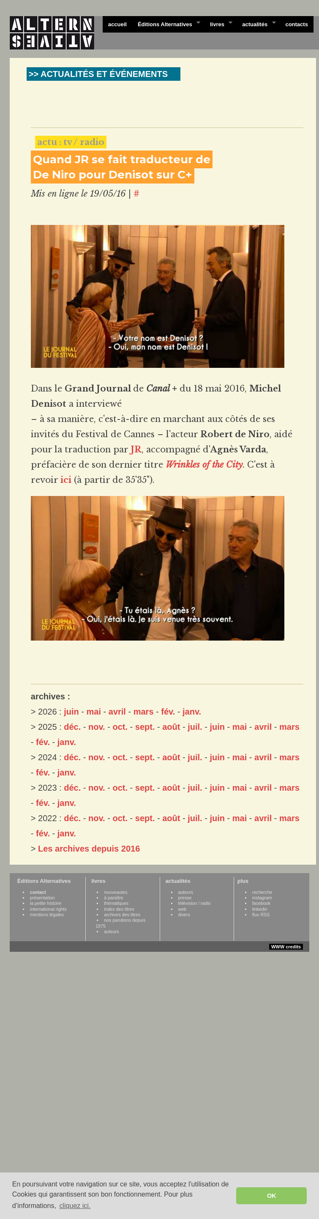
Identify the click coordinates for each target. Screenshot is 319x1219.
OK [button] (271, 1195)
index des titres (119, 909)
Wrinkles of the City (204, 465)
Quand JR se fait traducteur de (121, 159)
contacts (296, 24)
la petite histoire (46, 903)
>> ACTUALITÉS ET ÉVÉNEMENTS (98, 74)
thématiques (116, 903)
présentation (42, 897)
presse (185, 897)
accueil (117, 24)
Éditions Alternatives (166, 23)
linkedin (259, 909)
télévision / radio (194, 903)
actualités (256, 23)
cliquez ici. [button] (74, 1205)
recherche (262, 892)
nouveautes (115, 892)
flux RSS (261, 914)
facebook (261, 903)
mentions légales (47, 914)
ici (65, 480)
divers (184, 914)
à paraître (113, 897)
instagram (262, 897)
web (182, 909)
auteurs (111, 931)
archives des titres (122, 914)
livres (218, 23)
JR (136, 449)
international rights (48, 909)
